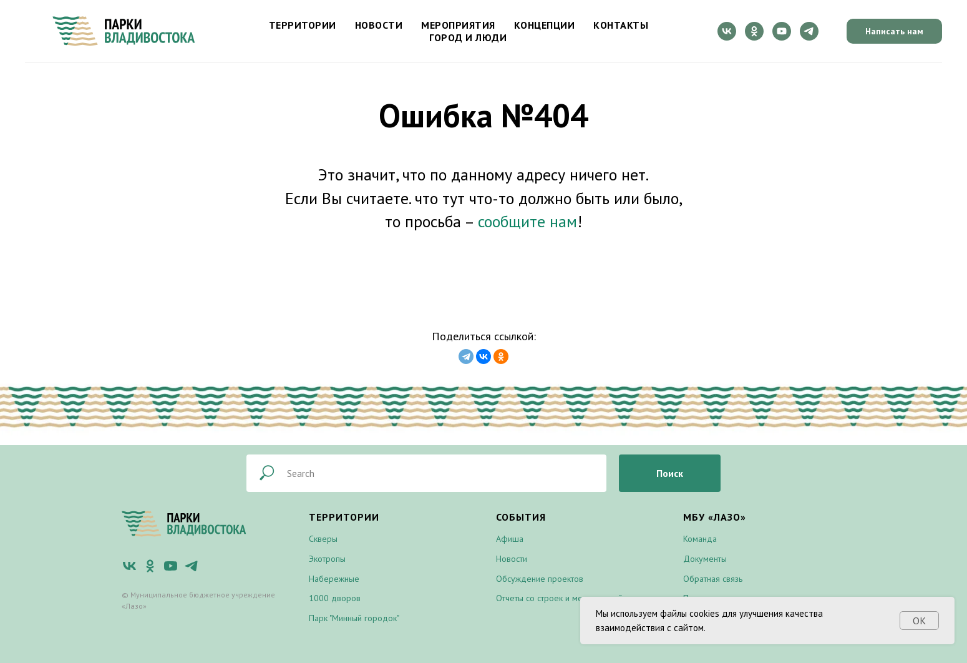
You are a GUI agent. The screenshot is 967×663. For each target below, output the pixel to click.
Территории (302, 25)
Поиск (669, 473)
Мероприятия (458, 25)
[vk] (726, 31)
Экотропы (327, 558)
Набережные (334, 578)
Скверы (323, 538)
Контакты (620, 25)
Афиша (509, 538)
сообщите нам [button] (527, 221)
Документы (705, 558)
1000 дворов (335, 598)
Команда (700, 538)
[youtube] (781, 31)
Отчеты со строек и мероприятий (559, 598)
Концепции (544, 25)
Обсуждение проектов (539, 578)
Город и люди (468, 37)
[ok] (754, 31)
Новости (379, 25)
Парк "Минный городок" (354, 618)
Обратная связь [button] (712, 578)
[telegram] (809, 31)
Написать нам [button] (894, 31)
